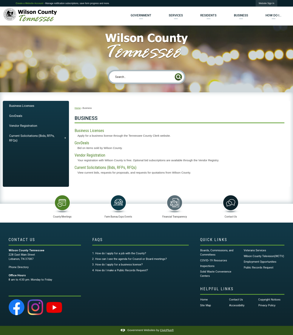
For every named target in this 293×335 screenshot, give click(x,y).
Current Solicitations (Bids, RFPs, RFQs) (31, 138)
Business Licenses (21, 106)
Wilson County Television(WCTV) (264, 256)
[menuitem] (36, 106)
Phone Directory (19, 267)
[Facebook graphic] (17, 307)
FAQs (97, 239)
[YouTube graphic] (54, 307)
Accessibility (236, 305)
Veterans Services (255, 250)
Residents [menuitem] (208, 15)
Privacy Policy (266, 305)
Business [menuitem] (241, 15)
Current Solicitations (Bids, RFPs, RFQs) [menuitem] (105, 167)
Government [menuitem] (141, 15)
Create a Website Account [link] (29, 3)
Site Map (205, 305)
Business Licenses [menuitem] (89, 130)
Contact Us (236, 299)
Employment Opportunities (260, 261)
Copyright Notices (269, 299)
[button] (178, 77)
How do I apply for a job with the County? (120, 253)
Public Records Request (258, 267)
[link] (266, 3)
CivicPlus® (167, 330)
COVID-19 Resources (213, 260)
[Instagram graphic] (35, 307)
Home (78, 108)
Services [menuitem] (176, 15)
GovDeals (15, 116)
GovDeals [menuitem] (82, 143)
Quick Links (213, 239)
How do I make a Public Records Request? (121, 270)
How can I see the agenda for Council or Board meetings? (131, 259)
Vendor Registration (23, 126)
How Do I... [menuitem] (273, 15)
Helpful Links (217, 289)
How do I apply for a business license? (119, 264)
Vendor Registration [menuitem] (90, 155)
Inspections (207, 266)
